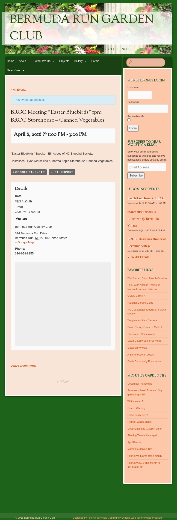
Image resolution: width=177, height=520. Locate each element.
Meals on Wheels (137, 347)
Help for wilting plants (139, 421)
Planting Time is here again (142, 435)
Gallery (78, 61)
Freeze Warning (136, 408)
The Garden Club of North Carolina (147, 278)
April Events (134, 442)
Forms (95, 61)
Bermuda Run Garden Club (82, 28)
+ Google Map (24, 242)
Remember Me (135, 116)
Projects (64, 61)
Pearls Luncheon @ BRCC (145, 198)
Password (133, 102)
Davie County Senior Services (144, 340)
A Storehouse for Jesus (140, 354)
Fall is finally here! (137, 415)
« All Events (18, 89)
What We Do (42, 61)
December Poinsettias (139, 383)
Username (133, 87)
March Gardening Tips (139, 449)
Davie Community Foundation (144, 361)
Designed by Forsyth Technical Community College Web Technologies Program (117, 517)
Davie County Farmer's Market (144, 327)
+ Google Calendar (29, 172)
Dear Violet (14, 70)
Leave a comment (23, 365)
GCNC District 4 (136, 295)
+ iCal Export (62, 172)
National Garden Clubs (140, 302)
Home (10, 61)
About (22, 61)
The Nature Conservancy (141, 334)
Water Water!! (135, 401)
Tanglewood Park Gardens (142, 320)
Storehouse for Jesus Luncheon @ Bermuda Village (143, 218)
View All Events (138, 257)
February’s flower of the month (144, 455)
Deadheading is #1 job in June (144, 428)
